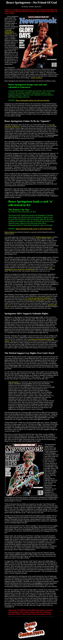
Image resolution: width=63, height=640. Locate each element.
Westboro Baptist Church (43, 237)
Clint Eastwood (13, 382)
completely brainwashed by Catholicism (9, 31)
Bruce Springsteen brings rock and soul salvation (32, 100)
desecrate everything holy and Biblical (39, 298)
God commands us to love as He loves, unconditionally (28, 268)
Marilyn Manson (10, 232)
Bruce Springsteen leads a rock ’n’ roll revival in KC (34, 229)
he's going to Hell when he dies (35, 299)
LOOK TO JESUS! (36, 77)
